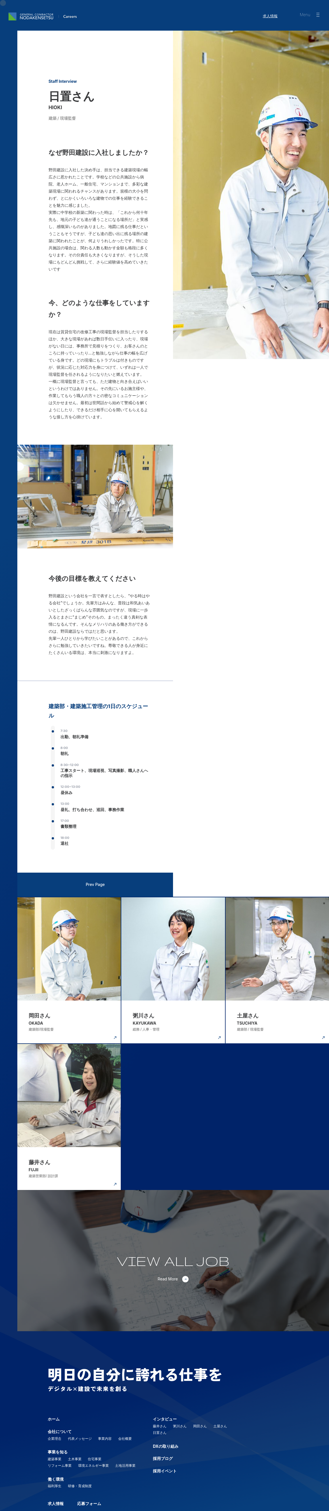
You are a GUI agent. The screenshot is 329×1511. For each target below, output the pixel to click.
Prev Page (95, 883)
